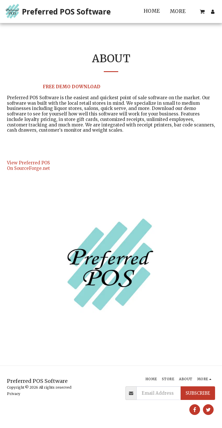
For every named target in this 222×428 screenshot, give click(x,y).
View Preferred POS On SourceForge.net (28, 165)
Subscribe (198, 393)
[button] (202, 11)
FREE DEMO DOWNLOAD (71, 86)
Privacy (13, 394)
